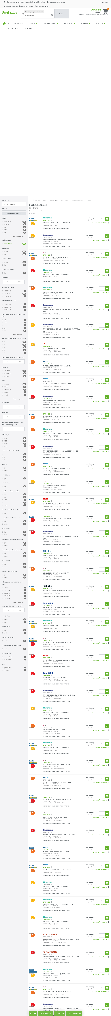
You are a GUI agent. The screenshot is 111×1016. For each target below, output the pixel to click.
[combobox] (14, 39)
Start (44, 35)
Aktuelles (85, 23)
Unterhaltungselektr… (77, 35)
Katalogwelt (70, 23)
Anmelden (104, 2)
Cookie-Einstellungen (37, 978)
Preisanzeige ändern (37, 975)
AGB (67, 975)
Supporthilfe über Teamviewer (95, 990)
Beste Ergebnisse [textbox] (9, 39)
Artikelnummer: (47, 59)
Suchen (61, 14)
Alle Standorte (53, 974)
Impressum (70, 971)
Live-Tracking (46, 1013)
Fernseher (88, 35)
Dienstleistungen (51, 23)
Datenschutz (70, 981)
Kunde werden (17, 23)
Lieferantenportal (54, 990)
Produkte (33, 23)
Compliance (70, 978)
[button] (101, 58)
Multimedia (64, 35)
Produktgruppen (53, 35)
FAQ (33, 1013)
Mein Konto (34, 971)
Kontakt (60, 1013)
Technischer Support (91, 988)
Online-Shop (27, 28)
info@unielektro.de (90, 982)
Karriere (14, 28)
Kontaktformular (90, 986)
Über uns (100, 23)
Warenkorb (96, 9)
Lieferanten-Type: (48, 60)
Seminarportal (53, 987)
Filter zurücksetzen (14, 49)
